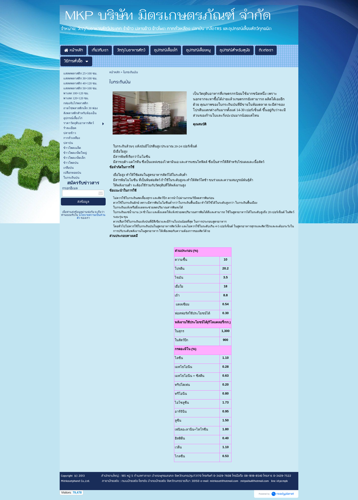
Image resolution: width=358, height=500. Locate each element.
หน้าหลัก (114, 72)
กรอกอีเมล (70, 188)
